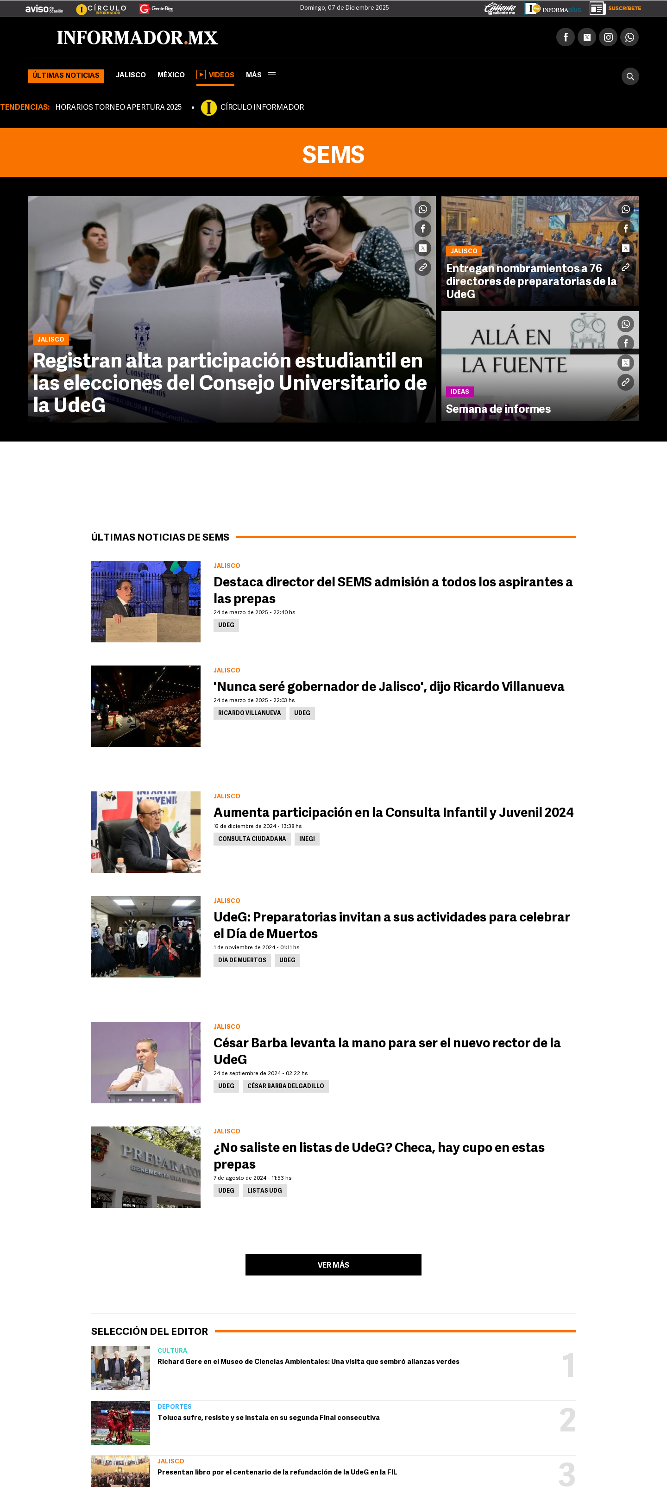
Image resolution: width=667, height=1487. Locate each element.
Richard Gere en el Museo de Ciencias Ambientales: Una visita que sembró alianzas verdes (308, 1362)
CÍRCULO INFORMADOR (262, 108)
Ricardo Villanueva (249, 713)
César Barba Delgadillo (285, 1086)
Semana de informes (498, 410)
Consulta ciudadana (252, 839)
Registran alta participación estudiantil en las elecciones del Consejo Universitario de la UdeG (230, 384)
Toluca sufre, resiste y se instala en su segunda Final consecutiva (268, 1418)
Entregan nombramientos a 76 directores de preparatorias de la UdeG (531, 282)
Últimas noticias (66, 76)
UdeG (226, 625)
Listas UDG (264, 1191)
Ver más (333, 1265)
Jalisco (131, 75)
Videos (215, 74)
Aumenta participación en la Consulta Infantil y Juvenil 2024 (394, 813)
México (171, 75)
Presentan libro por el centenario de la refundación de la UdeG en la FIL (277, 1472)
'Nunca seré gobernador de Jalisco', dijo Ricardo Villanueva (389, 687)
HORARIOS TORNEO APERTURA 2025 (118, 108)
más (261, 75)
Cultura (172, 1351)
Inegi (307, 839)
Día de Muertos (242, 961)
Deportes (174, 1407)
